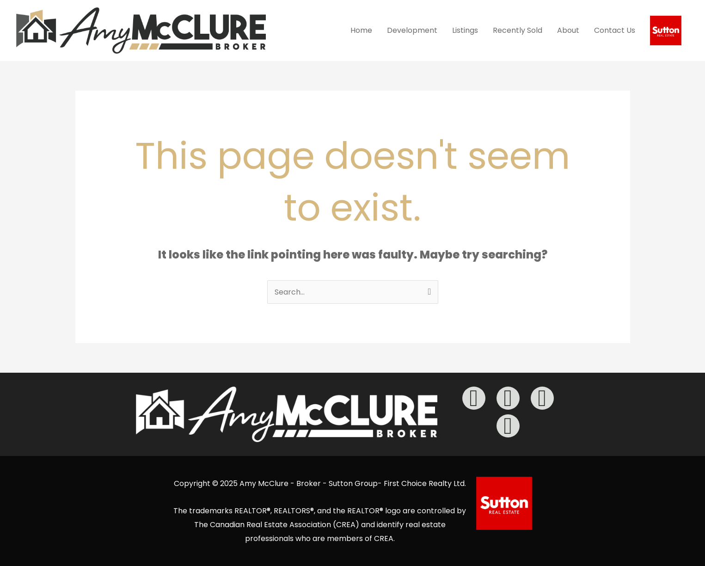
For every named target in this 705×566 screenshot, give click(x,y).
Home (361, 30)
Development (412, 30)
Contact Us (614, 30)
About (568, 30)
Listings (465, 30)
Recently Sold (517, 30)
